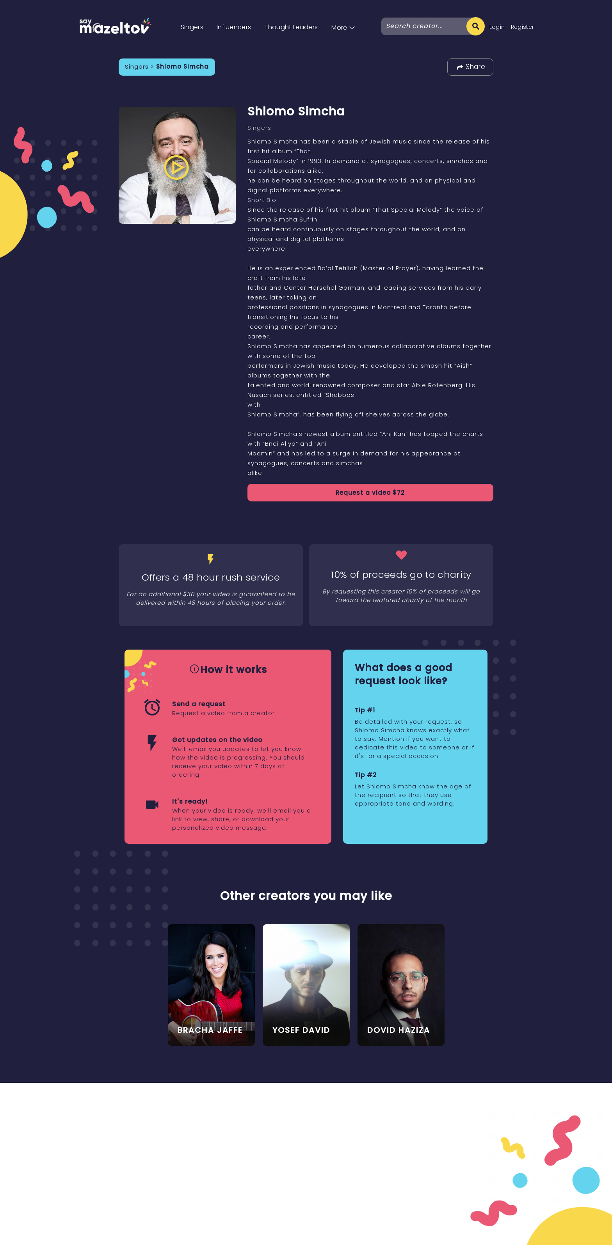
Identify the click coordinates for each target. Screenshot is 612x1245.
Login (497, 27)
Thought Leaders (291, 27)
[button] (343, 19)
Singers (192, 27)
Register (522, 27)
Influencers (234, 27)
